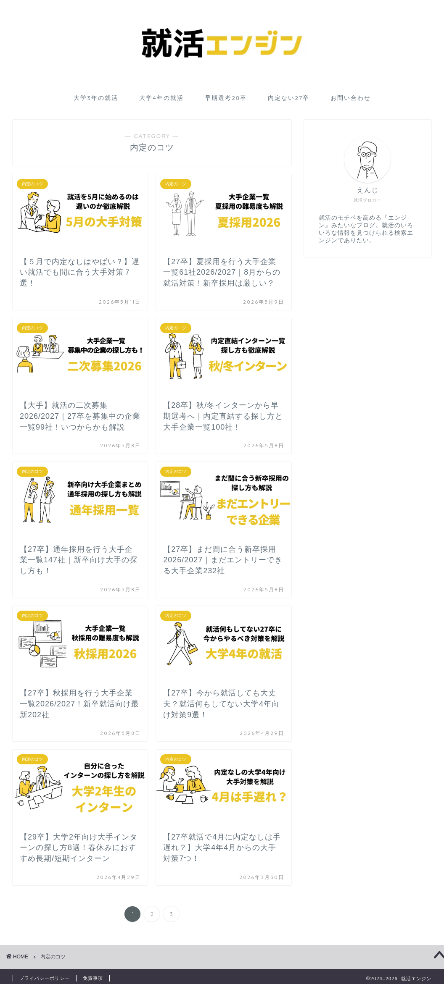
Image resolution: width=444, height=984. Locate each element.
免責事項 (93, 978)
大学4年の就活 (161, 98)
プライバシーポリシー (44, 978)
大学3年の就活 (96, 98)
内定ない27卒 (288, 98)
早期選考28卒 (226, 98)
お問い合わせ (350, 98)
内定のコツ (53, 957)
